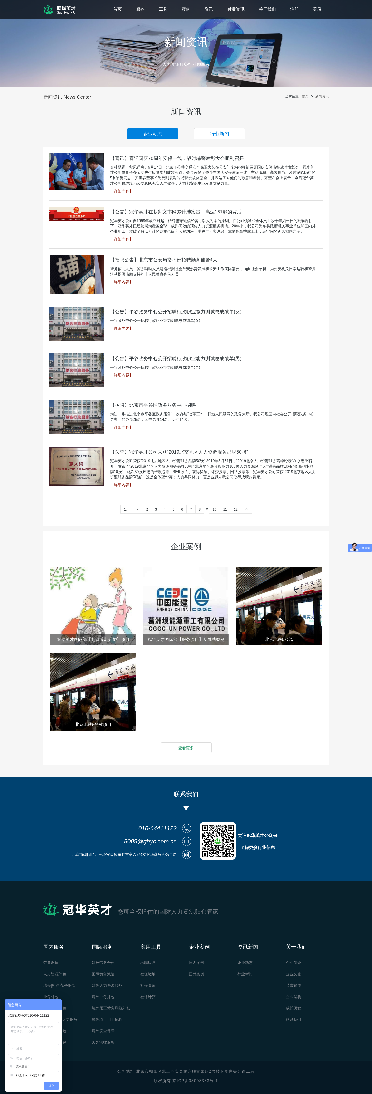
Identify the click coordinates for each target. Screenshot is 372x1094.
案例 (186, 9)
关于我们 (267, 9)
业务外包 (51, 997)
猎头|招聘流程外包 (59, 985)
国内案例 (196, 963)
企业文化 (293, 974)
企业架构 (293, 997)
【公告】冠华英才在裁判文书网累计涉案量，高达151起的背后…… (180, 211)
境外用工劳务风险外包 (111, 1008)
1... (126, 509)
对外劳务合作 (103, 963)
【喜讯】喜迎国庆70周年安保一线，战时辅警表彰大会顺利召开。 (179, 158)
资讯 (209, 9)
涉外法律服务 (103, 1042)
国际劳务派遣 (103, 974)
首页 (117, 9)
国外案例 (196, 974)
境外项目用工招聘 (107, 1019)
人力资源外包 (54, 974)
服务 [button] (140, 9)
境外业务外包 (103, 997)
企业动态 (152, 133)
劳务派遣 (51, 963)
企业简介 (293, 963)
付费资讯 (236, 9)
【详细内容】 (121, 191)
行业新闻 (219, 133)
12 (236, 509)
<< (137, 509)
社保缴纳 (148, 974)
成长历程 (293, 1008)
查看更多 (186, 748)
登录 (317, 9)
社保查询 (148, 985)
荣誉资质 (293, 985)
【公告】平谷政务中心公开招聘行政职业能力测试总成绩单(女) (176, 311)
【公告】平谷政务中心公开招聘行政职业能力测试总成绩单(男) (176, 358)
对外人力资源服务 (107, 985)
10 (214, 509)
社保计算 (148, 997)
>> (246, 509)
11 (225, 509)
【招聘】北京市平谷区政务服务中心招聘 (153, 405)
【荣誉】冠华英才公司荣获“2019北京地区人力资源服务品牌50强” (179, 452)
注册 (294, 9)
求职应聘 (148, 963)
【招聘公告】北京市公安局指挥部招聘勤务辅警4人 (163, 259)
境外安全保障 (103, 1031)
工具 (163, 9)
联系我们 (293, 1019)
